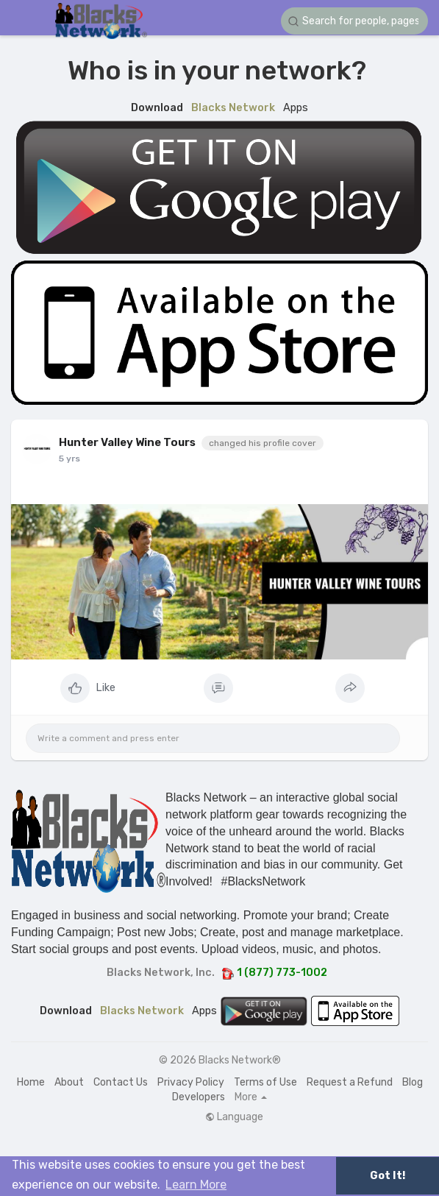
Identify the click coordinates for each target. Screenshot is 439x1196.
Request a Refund (350, 1082)
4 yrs (70, 458)
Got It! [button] (387, 1176)
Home (31, 1082)
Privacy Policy (190, 1082)
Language (234, 1117)
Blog (412, 1082)
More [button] (251, 1097)
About (69, 1082)
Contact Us (120, 1082)
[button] (354, 21)
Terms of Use (265, 1082)
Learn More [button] (195, 1185)
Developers (198, 1097)
